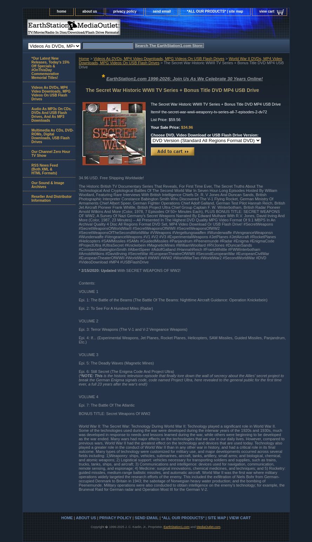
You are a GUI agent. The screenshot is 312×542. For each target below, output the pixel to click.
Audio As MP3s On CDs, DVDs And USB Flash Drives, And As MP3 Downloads (52, 114)
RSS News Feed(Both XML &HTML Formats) (45, 169)
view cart (266, 11)
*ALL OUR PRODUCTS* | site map (215, 11)
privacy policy (125, 11)
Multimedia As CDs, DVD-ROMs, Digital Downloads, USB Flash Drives (53, 136)
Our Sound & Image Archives (48, 185)
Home (84, 58)
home (61, 11)
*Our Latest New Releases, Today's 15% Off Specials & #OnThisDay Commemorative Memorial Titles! (50, 68)
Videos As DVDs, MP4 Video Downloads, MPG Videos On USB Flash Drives (158, 58)
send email (162, 11)
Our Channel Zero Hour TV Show (51, 154)
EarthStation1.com (177, 527)
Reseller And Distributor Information (52, 198)
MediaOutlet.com (208, 527)
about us (89, 11)
